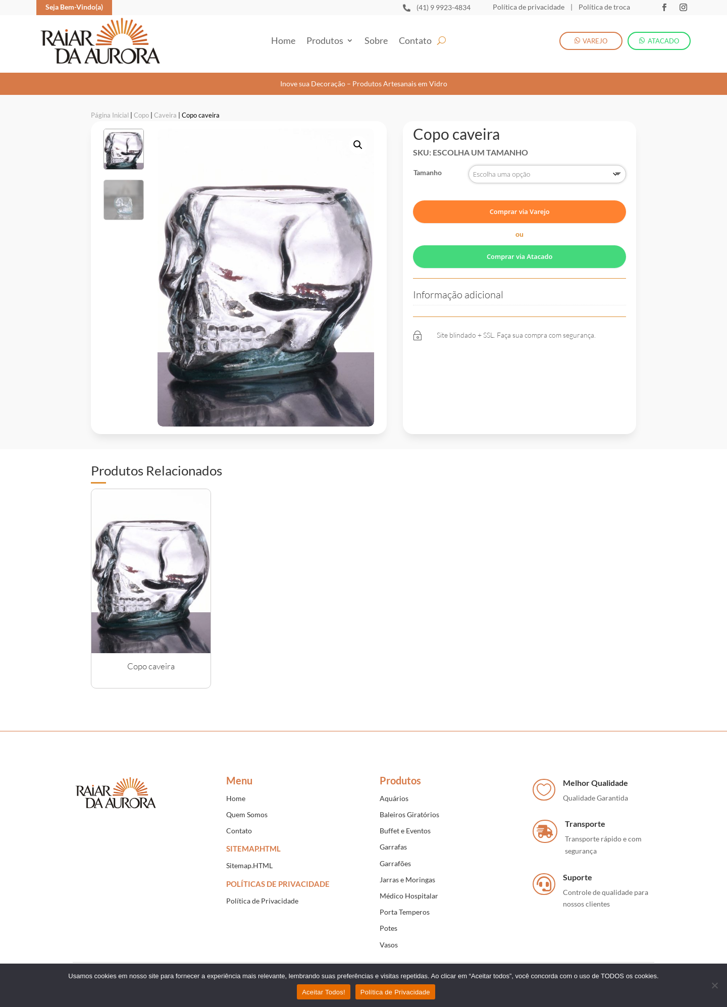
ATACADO (663, 41)
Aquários (394, 792)
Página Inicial (110, 109)
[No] (714, 985)
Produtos (324, 41)
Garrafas (393, 841)
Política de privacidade (528, 7)
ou (519, 228)
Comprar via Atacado (520, 250)
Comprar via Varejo (520, 205)
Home (283, 41)
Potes (388, 922)
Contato (415, 41)
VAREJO (595, 41)
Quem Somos (247, 809)
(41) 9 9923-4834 (444, 7)
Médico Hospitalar (409, 889)
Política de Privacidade (262, 894)
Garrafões (395, 857)
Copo (141, 109)
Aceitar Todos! (323, 992)
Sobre (376, 41)
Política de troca (603, 7)
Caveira (165, 109)
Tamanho (427, 167)
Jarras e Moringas (407, 873)
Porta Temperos (405, 906)
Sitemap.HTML (249, 860)
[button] (358, 139)
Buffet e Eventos (405, 825)
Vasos (389, 938)
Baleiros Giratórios (409, 809)
